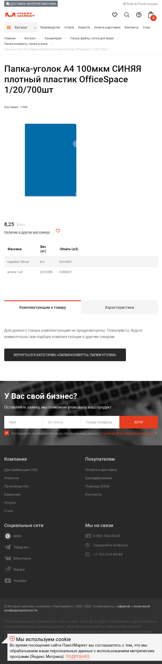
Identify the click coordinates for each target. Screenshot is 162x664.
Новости (84, 27)
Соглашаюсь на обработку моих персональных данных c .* (84, 433)
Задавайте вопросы (110, 545)
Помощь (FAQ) (97, 486)
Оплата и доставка (107, 27)
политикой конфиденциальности (128, 433)
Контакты (132, 27)
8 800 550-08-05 (106, 536)
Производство (50, 27)
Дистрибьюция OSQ (21, 469)
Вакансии (12, 494)
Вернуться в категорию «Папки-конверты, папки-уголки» (65, 355)
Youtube (20, 580)
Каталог (21, 27)
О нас (146, 27)
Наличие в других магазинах (27, 232)
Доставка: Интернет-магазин (31, 4)
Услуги (69, 27)
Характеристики (119, 307)
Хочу (138, 422)
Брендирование (98, 477)
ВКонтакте (22, 558)
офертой (123, 606)
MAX (17, 536)
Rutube (19, 569)
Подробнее (78, 656)
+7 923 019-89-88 (108, 554)
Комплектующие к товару (42, 307)
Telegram (21, 547)
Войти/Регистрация (140, 4)
